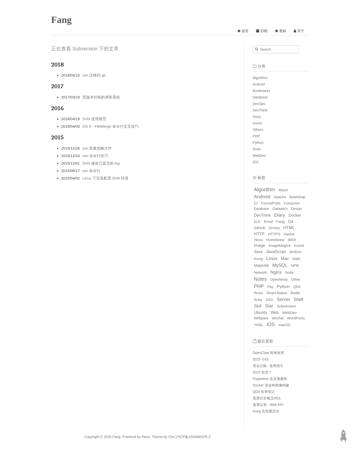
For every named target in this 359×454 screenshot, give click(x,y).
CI (256, 203)
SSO (269, 300)
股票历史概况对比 (267, 398)
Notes (260, 279)
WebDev (259, 156)
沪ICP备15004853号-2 (193, 437)
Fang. (116, 437)
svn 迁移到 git (94, 75)
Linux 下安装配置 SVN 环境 (105, 178)
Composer (292, 203)
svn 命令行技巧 (95, 156)
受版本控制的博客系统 (101, 97)
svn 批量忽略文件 (97, 148)
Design (296, 209)
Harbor (289, 234)
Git (290, 221)
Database (260, 97)
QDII (297, 287)
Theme (157, 437)
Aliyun (283, 190)
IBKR (292, 240)
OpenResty (279, 279)
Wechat (278, 318)
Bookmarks (261, 91)
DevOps (259, 104)
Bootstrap (297, 197)
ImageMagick (279, 246)
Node (289, 272)
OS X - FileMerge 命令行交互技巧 (111, 126)
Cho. (171, 437)
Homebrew (275, 240)
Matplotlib (261, 266)
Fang (61, 19)
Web (274, 312)
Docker (294, 215)
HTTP (259, 234)
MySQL (279, 265)
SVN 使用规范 (94, 119)
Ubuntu (260, 312)
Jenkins (295, 252)
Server (283, 299)
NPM (295, 266)
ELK (257, 222)
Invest (257, 123)
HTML (289, 227)
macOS (284, 325)
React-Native (277, 293)
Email (268, 222)
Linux (271, 258)
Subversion (286, 306)
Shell (298, 299)
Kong (258, 259)
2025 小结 (261, 359)
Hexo (258, 240)
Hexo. (146, 437)
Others (258, 130)
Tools (257, 149)
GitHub (259, 228)
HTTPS (274, 234)
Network (260, 272)
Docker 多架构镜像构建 (271, 385)
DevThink (260, 110)
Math (296, 259)
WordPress (296, 318)
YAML (258, 325)
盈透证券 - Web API (268, 405)
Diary (257, 117)
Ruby (258, 300)
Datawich (279, 209)
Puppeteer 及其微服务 (270, 379)
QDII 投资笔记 (264, 392)
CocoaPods (270, 203)
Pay (270, 287)
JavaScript (276, 251)
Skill (258, 306)
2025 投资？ (262, 372)
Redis (295, 293)
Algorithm (260, 78)
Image (259, 245)
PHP (256, 136)
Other (295, 279)
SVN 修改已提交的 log (101, 163)
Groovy (274, 228)
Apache (280, 197)
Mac (285, 258)
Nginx (276, 272)
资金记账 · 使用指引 (268, 366)
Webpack (261, 318)
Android (259, 84)
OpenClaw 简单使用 (268, 353)
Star (269, 305)
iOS (256, 162)
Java (258, 252)
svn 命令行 (92, 171)
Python (258, 143)
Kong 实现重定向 (266, 411)
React (258, 293)
